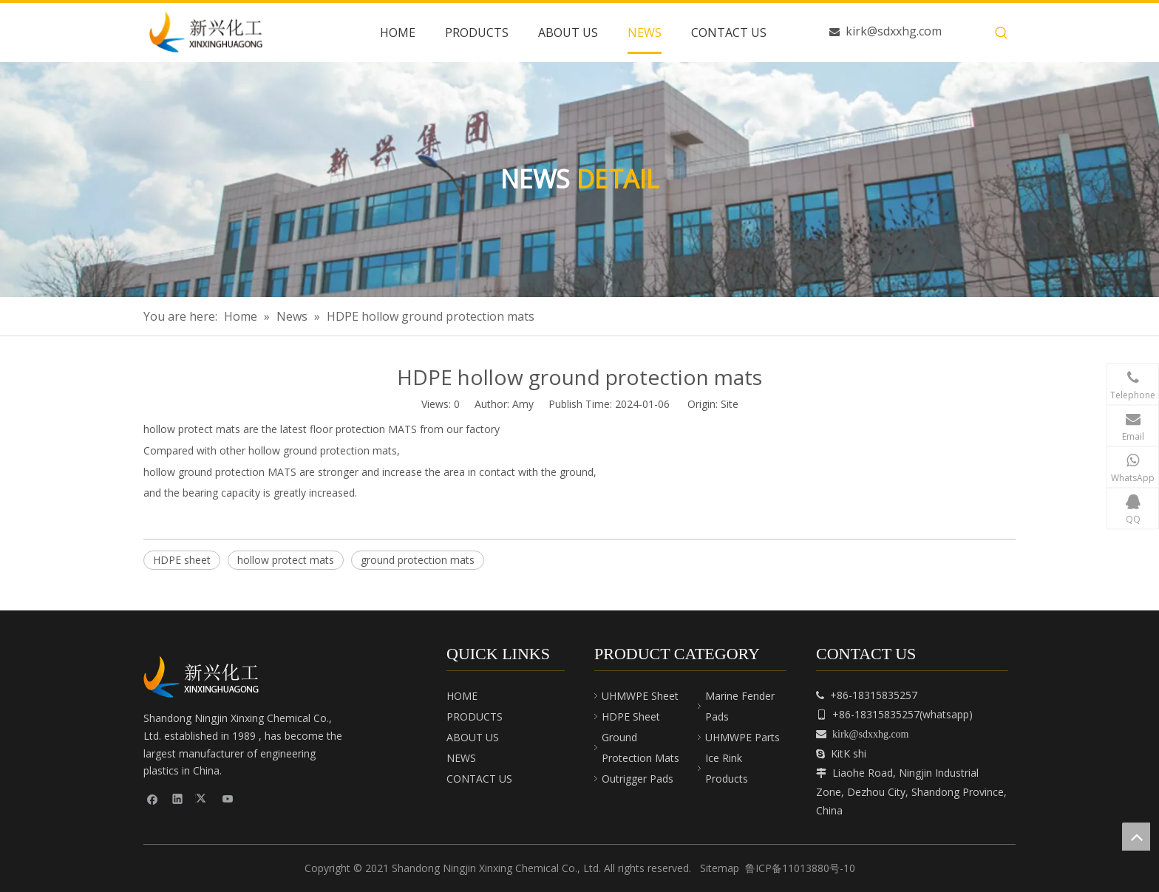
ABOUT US (472, 737)
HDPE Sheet (631, 716)
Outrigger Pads (637, 779)
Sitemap (719, 868)
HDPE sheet (182, 560)
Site (729, 404)
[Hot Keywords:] (1001, 33)
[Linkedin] (178, 798)
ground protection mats (418, 560)
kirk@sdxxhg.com (894, 31)
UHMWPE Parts (742, 737)
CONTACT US (479, 779)
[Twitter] (203, 798)
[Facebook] (152, 798)
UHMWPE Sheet (640, 696)
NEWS (461, 758)
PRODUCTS (474, 716)
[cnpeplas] (206, 677)
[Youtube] (228, 798)
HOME (461, 696)
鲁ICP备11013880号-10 (800, 868)
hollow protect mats (285, 560)
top (1136, 837)
